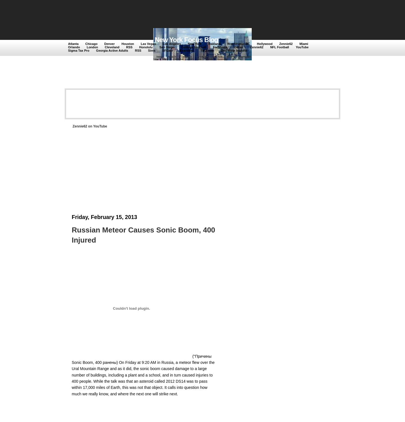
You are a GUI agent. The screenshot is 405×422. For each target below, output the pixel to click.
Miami (304, 43)
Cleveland (112, 47)
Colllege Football (193, 47)
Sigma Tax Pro (78, 50)
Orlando (74, 47)
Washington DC (238, 43)
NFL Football (279, 47)
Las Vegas (148, 43)
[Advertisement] (171, 14)
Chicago (91, 43)
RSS (129, 47)
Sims (151, 50)
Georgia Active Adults (112, 50)
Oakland (214, 43)
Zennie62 (286, 43)
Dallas (238, 47)
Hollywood (265, 43)
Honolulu (146, 47)
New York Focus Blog (186, 40)
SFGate (167, 50)
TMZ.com (207, 50)
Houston (128, 43)
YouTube (302, 47)
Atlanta (73, 43)
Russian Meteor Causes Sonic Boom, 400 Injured (143, 235)
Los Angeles (172, 43)
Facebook (220, 47)
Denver (109, 43)
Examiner (187, 50)
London (92, 47)
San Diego (167, 47)
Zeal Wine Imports (234, 50)
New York (194, 43)
